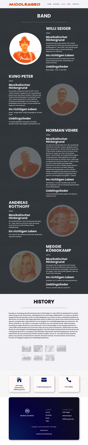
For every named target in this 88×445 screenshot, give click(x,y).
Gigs (69, 4)
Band (63, 4)
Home (49, 4)
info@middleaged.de (44, 387)
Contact (75, 4)
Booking (56, 4)
